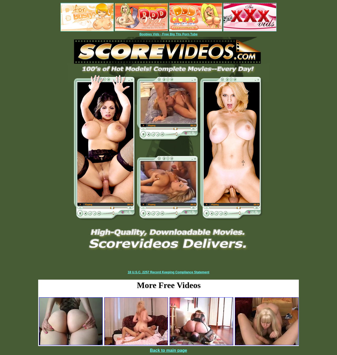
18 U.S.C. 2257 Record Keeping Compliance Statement (168, 272)
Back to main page (168, 350)
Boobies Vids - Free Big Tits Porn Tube (169, 34)
